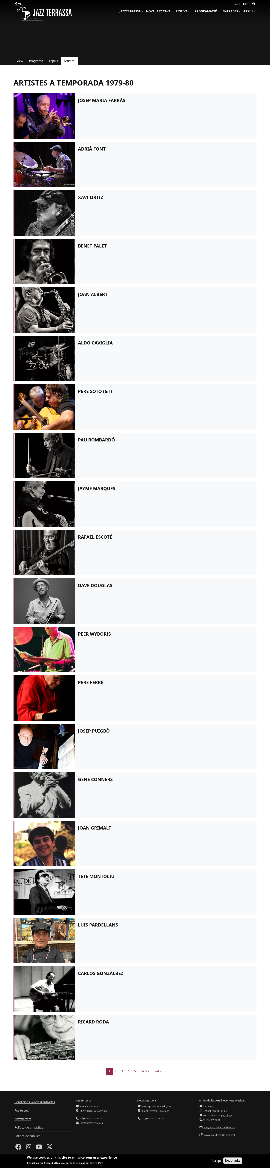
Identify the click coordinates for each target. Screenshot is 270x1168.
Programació (206, 11)
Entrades (230, 11)
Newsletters (22, 1119)
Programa (36, 61)
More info (97, 1163)
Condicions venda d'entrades (34, 1102)
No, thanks (232, 1160)
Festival (182, 11)
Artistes (69, 61)
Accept (216, 1161)
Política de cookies (27, 1136)
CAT (237, 4)
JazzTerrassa (130, 11)
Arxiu (248, 11)
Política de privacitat (28, 1127)
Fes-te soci (21, 1110)
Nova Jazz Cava (158, 11)
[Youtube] (39, 1148)
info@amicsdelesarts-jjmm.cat (219, 1127)
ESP (245, 4)
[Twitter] (49, 1148)
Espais (53, 61)
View (19, 61)
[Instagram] (28, 1148)
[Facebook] (18, 1148)
